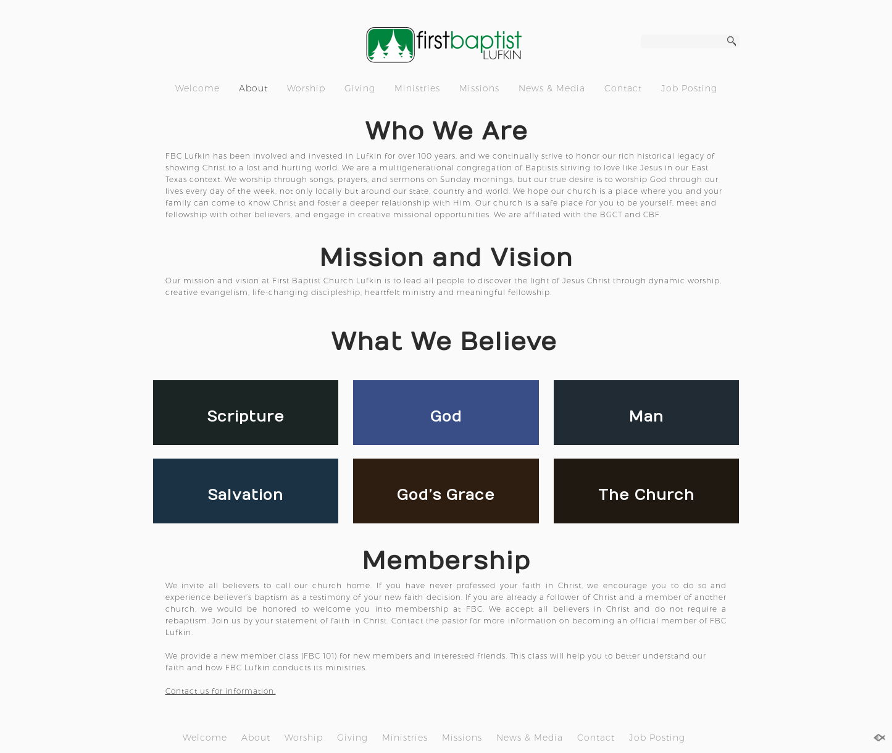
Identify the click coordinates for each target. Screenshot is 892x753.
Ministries (417, 88)
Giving (359, 88)
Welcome (197, 88)
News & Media (552, 88)
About (253, 88)
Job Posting (689, 88)
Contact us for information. (220, 691)
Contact (623, 88)
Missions (479, 88)
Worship (306, 88)
